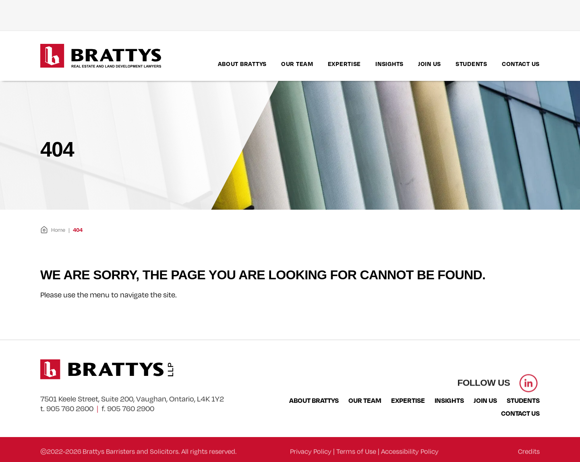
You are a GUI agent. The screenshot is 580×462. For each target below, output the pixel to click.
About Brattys (242, 63)
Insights (389, 63)
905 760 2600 (69, 419)
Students (471, 63)
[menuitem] (242, 64)
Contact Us (521, 63)
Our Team (297, 63)
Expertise (344, 63)
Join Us (429, 63)
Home (52, 230)
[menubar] (379, 64)
